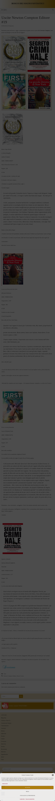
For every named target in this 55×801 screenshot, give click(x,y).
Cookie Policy (22, 799)
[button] (53, 775)
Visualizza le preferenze (27, 795)
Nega (27, 791)
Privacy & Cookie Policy (30, 799)
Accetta (27, 787)
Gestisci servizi (5, 783)
